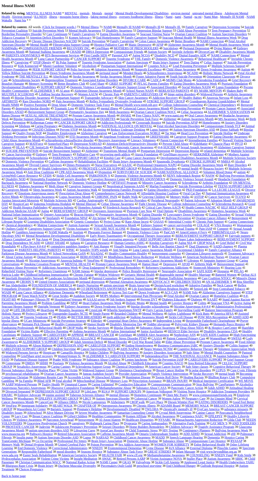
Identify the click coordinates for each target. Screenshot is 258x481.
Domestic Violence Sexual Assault (191, 179)
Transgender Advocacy (99, 97)
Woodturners (26, 398)
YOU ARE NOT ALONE (109, 228)
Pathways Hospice (41, 434)
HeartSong (47, 310)
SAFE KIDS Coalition (214, 335)
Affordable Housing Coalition (160, 193)
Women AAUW (88, 94)
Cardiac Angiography (90, 200)
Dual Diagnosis (199, 246)
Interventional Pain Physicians (143, 296)
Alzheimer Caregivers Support (221, 292)
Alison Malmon (42, 345)
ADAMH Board (170, 405)
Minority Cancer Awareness (159, 182)
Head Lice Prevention (194, 133)
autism (241, 172)
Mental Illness (90, 27)
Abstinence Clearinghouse (134, 370)
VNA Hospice (223, 225)
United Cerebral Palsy (72, 444)
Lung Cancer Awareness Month (152, 250)
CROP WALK (206, 243)
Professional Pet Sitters (72, 441)
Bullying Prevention (178, 218)
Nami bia (20, 20)
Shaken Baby (235, 90)
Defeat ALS (248, 274)
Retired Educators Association (76, 434)
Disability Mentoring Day (126, 324)
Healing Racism (193, 377)
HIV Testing (170, 430)
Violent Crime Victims (55, 458)
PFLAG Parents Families (153, 83)
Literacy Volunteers (143, 140)
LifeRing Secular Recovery (56, 94)
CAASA (156, 338)
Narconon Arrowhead (60, 419)
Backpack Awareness (15, 182)
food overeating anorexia (118, 239)
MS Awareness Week (231, 119)
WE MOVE (245, 381)
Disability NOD (16, 179)
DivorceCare (206, 51)
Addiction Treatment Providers (230, 391)
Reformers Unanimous (53, 271)
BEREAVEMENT (91, 257)
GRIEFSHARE (159, 136)
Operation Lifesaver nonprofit (204, 253)
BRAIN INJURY (177, 381)
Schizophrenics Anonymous (164, 73)
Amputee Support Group (219, 260)
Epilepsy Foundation (15, 69)
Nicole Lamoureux (94, 402)
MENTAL (71, 13)
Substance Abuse (173, 441)
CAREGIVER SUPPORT (104, 345)
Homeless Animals (90, 207)
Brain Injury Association (106, 441)
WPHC (70, 250)
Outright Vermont (49, 306)
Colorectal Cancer (145, 398)
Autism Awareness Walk (81, 189)
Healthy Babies (192, 97)
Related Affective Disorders (159, 168)
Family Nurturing (88, 285)
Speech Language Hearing (186, 437)
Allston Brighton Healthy (173, 289)
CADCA (156, 80)
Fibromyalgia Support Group (71, 44)
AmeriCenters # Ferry (193, 232)
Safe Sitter (193, 352)
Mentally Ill (152, 27)
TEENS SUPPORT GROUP (235, 186)
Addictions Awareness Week (60, 267)
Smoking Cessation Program (42, 264)
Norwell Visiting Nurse (237, 140)
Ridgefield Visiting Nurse (18, 271)
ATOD (186, 264)
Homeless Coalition (226, 296)
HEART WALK (63, 405)
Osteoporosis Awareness (116, 405)
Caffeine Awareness (61, 161)
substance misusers (236, 409)
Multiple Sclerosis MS (58, 200)
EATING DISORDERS (213, 402)
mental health (190, 168)
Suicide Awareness (30, 218)
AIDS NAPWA (129, 349)
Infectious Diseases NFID (48, 136)
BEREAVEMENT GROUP (71, 211)
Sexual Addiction (215, 434)
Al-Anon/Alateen (110, 419)
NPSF (74, 303)
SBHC (239, 458)
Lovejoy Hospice (182, 303)
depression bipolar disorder (33, 108)
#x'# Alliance (177, 448)
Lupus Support (159, 129)
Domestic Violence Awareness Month (138, 175)
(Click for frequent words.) (59, 27)
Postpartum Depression (155, 151)
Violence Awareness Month (86, 363)
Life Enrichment (142, 289)
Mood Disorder (117, 342)
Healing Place (47, 370)
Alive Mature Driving (60, 412)
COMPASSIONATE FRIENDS (42, 48)
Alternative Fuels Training (188, 423)
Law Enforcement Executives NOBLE (136, 133)
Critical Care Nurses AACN (163, 207)
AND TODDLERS (244, 423)
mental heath (227, 373)
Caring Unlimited (103, 384)
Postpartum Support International (122, 66)
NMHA (225, 161)
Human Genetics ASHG (129, 243)
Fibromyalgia (88, 239)
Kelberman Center (41, 122)
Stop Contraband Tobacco (229, 289)
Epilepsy (41, 154)
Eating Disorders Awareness (117, 34)
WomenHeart (218, 338)
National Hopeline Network (50, 182)
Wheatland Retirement (93, 292)
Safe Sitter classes (197, 366)
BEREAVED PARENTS (173, 90)
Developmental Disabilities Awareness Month (189, 158)
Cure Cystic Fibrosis (243, 370)
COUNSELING (200, 455)
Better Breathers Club (71, 83)
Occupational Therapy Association (149, 235)
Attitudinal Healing (241, 388)
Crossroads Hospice (148, 122)
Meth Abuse (56, 186)
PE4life (62, 317)
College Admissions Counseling (182, 105)
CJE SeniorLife (39, 147)
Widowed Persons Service (22, 352)
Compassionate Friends (128, 51)
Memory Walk (11, 444)
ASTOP (199, 197)
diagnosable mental (171, 274)
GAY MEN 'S (219, 423)
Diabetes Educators (174, 299)
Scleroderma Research (229, 204)
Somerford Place (58, 143)
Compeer (223, 228)
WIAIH (6, 292)
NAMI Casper (109, 462)
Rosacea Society (213, 168)
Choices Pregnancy (31, 469)
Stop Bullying (205, 384)
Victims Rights (30, 331)
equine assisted (55, 395)
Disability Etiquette (148, 218)
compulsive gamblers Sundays (70, 246)
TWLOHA (151, 409)
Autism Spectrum (137, 62)
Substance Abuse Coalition (103, 359)
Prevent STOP (69, 129)
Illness (159, 16)
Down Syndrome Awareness (218, 69)
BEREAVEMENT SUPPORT (236, 239)
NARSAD (102, 437)
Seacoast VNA (220, 303)
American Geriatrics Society (79, 455)
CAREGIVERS (57, 335)
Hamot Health (96, 324)
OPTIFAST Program (124, 182)
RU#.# (105, 391)
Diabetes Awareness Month (79, 126)
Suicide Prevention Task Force (139, 119)
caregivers (78, 423)
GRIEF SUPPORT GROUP (155, 239)
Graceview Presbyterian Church (47, 423)
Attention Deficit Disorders (47, 37)
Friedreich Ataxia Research (124, 207)
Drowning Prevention (187, 108)
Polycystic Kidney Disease (192, 324)
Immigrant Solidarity (34, 405)
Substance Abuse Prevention (19, 267)
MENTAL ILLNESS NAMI (43, 13)
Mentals (97, 13)
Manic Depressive (140, 44)
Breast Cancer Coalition (47, 416)
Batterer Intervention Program (224, 310)
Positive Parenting (35, 105)
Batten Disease (11, 115)
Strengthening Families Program (122, 189)
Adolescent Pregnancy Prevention (76, 427)
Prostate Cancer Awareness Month (93, 115)
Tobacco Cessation (13, 37)
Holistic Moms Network (218, 73)
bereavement (86, 419)
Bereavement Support (230, 264)
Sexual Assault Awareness (197, 147)
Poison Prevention (102, 444)
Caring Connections (241, 221)
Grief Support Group (240, 359)
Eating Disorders (219, 214)
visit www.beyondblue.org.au (218, 451)
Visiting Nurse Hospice (191, 391)
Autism (245, 69)
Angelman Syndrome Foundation (124, 136)
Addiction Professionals (116, 122)
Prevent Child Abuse (176, 143)
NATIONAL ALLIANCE (80, 338)
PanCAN (169, 232)
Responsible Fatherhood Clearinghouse (211, 320)
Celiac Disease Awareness (117, 204)
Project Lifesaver (36, 313)
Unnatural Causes (75, 384)
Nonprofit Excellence (148, 69)
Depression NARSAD (88, 143)
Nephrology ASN (185, 335)
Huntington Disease (138, 377)
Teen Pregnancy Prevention (229, 30)
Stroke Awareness (84, 76)
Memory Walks (179, 197)
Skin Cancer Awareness (133, 97)
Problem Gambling (54, 303)
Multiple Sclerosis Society (239, 158)
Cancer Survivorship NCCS (98, 349)
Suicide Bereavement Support (62, 151)
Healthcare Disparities (139, 419)
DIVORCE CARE (134, 80)
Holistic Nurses (11, 313)
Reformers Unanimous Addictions (167, 267)
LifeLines (91, 391)
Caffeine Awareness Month (117, 434)
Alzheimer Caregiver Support (236, 147)
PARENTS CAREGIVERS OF (143, 94)
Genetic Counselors (86, 221)
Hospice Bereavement (118, 260)
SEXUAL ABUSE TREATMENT (46, 115)
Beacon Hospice (84, 214)
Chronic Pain (111, 94)
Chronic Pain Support (210, 221)
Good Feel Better (243, 402)
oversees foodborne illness (136, 16)
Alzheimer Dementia (61, 292)
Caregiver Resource (97, 243)
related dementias (215, 151)
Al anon (65, 90)
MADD (160, 437)
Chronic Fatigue (83, 274)
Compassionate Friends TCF (223, 126)
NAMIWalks (10, 48)
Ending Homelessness (139, 345)
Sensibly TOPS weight (94, 250)
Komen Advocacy (80, 37)
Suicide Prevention (93, 41)
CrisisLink (95, 310)
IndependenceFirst (156, 356)
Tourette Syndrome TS (38, 317)
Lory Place (156, 402)
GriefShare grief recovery (37, 356)
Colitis (202, 303)
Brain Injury (45, 465)
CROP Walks (75, 327)
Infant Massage (185, 451)
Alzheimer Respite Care (48, 377)
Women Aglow (171, 398)
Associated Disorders (163, 87)
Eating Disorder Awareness (230, 136)
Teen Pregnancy (62, 154)
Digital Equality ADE (192, 55)
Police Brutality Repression (139, 271)
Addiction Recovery (165, 97)
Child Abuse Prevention (192, 30)
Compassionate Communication (171, 384)
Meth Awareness (119, 112)
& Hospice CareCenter (222, 327)
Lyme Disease (155, 448)
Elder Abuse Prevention (180, 342)
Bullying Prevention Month (236, 175)
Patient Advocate (195, 200)
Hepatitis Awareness (71, 310)
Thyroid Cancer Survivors (45, 165)
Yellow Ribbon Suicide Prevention (23, 73)
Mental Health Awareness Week (229, 44)
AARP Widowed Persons (21, 384)
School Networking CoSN (69, 253)
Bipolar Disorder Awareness (32, 97)
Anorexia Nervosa (217, 97)
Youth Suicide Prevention (186, 76)
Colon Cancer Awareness (154, 41)
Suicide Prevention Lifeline (196, 186)
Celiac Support (213, 62)
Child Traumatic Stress (143, 430)
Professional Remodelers (125, 267)
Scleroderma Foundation (211, 80)
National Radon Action (80, 462)
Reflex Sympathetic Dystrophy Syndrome (115, 101)
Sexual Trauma (185, 228)
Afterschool (34, 412)
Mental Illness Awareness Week (217, 37)
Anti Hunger (101, 246)
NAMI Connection (212, 41)
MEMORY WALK (197, 405)
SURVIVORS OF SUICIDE (134, 172)
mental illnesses (119, 395)
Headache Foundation (232, 179)
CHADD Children (43, 129)
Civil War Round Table (146, 342)
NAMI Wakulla (58, 232)
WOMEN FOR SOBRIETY (171, 444)
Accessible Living (79, 377)
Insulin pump (25, 437)
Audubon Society (84, 296)
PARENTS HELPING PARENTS (40, 250)
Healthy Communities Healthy (128, 253)
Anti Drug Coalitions (41, 172)
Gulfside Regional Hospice (217, 465)
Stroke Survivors (98, 327)
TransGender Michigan (16, 441)
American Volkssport (159, 391)
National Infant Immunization (20, 214)
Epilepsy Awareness (77, 306)
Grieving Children (153, 197)
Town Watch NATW (34, 296)
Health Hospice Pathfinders (30, 207)
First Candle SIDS (95, 55)
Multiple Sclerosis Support (228, 66)
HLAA (20, 147)
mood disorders (66, 451)
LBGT (87, 398)
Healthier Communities (106, 416)
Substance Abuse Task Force (125, 451)
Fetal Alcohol (175, 296)
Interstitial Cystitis (180, 221)
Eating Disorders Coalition (164, 189)
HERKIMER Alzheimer (208, 154)
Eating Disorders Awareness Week (195, 83)
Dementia (213, 437)
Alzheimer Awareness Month (186, 44)
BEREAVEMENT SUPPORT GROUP (199, 235)
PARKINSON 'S (99, 175)
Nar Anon (42, 239)
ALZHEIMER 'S (44, 90)
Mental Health (39, 44)
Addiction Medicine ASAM (19, 211)
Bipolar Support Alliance (29, 119)
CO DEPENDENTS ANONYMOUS (104, 289)
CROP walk (137, 402)
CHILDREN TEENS (188, 281)
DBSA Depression (97, 51)
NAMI (107, 27)
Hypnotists (105, 172)
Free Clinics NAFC (148, 115)
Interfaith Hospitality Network (25, 278)
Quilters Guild (15, 228)
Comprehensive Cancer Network (115, 193)
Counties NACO (172, 363)
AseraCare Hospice (112, 430)
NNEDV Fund (224, 455)
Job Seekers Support (123, 299)
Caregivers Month (17, 189)
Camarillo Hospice (72, 352)
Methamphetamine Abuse (115, 388)
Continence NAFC (192, 416)
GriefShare (102, 48)
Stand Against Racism (236, 299)
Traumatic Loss (64, 108)
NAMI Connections (223, 55)
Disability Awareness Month (237, 51)
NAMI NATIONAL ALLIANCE (177, 172)
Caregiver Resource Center (108, 179)
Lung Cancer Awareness (140, 158)
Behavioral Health (50, 327)
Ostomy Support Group (131, 87)
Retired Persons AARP (131, 458)
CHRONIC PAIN (106, 197)
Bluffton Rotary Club (221, 377)
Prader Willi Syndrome (67, 359)
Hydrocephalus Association (19, 458)
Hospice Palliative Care (109, 44)
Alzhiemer (170, 119)
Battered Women (225, 274)
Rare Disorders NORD (37, 101)
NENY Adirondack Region (184, 175)
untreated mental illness (207, 13)
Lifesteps (193, 260)
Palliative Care (86, 154)
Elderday (96, 320)
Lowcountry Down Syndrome (186, 214)
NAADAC (97, 253)
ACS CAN (171, 292)
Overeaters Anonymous (107, 211)
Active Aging (242, 303)
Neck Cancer (225, 285)
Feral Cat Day (192, 193)
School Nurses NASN (140, 90)
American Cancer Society (164, 366)
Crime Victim (68, 370)
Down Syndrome (149, 292)
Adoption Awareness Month (112, 69)
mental (108, 13)
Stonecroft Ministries (206, 267)
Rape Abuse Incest (137, 221)
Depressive (170, 264)
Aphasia (75, 243)
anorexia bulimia (63, 207)
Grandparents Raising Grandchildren (213, 101)
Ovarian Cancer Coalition (191, 34)
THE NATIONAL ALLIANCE (192, 356)
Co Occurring (44, 441)
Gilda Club (234, 419)
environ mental (180, 13)
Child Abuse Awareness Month (21, 140)
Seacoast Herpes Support (17, 306)
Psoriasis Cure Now (139, 211)
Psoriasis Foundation (235, 83)
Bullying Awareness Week (231, 430)
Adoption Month (221, 200)
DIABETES (107, 119)
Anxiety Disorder (214, 345)
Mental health (158, 303)
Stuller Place (195, 458)
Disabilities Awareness (192, 211)
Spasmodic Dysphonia (171, 161)
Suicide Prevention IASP (167, 359)
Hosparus (223, 271)
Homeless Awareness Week (228, 211)
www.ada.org (10, 455)
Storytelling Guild (189, 310)
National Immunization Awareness (227, 193)
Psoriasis (58, 363)
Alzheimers (118, 402)
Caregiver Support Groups (85, 186)
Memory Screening (41, 83)
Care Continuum (56, 34)
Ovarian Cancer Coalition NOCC (155, 112)
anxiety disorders (76, 179)
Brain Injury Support (166, 62)
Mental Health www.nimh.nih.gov (136, 105)
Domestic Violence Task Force (90, 105)
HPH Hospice (87, 108)
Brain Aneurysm (139, 285)
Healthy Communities (69, 324)
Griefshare (125, 335)
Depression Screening (226, 27)
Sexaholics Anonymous (32, 366)
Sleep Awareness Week (47, 189)
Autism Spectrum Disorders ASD (194, 129)
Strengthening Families (203, 140)
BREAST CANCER (101, 335)
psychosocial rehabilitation (22, 373)
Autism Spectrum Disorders (229, 34)
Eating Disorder (152, 214)
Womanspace (245, 225)
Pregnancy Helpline (89, 409)
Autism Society (157, 51)
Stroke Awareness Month (115, 76)
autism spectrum (114, 285)
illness (53, 16)
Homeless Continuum (147, 395)
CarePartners (226, 384)
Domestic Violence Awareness (175, 59)
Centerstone (13, 363)
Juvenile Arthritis (183, 51)
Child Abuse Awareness (181, 69)
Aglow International (123, 331)
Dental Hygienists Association (56, 257)
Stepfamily (53, 218)
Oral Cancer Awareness (203, 115)
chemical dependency (19, 225)
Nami (169, 16)
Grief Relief (227, 243)
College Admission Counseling (191, 204)
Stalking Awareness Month (147, 317)
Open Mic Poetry (177, 395)
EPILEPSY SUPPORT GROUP (58, 398)
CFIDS (47, 175)
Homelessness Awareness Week (56, 289)
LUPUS (221, 370)
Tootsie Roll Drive (167, 377)
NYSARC (164, 419)
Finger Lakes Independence (195, 239)
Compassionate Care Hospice (207, 441)
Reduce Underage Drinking (128, 129)
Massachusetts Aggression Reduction (199, 419)
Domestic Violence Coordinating (90, 87)
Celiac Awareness (192, 112)
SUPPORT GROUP (53, 87)
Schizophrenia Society (26, 80)
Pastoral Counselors (104, 278)
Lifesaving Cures (84, 430)
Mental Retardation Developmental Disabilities (55, 235)
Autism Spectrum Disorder (113, 398)
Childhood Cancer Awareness (132, 437)
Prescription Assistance (147, 381)
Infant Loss (241, 97)
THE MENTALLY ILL (33, 76)
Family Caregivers (84, 34)
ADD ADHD (191, 434)
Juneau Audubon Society (98, 373)
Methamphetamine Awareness (166, 455)
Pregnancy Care (195, 398)
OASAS (158, 221)
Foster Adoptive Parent (150, 76)
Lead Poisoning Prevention (190, 66)
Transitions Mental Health (119, 151)
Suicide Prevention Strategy (68, 320)
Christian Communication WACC (40, 462)
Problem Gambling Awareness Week (73, 119)
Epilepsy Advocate (29, 395)
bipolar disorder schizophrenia (150, 306)
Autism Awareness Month (197, 119)
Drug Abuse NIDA (192, 327)
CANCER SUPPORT (87, 59)
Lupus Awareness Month (75, 197)
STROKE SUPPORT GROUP (166, 101)
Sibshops (24, 126)
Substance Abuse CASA (151, 388)
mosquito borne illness (74, 16)
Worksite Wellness (170, 257)
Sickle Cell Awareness (70, 175)
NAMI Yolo (190, 292)
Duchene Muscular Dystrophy (77, 465)
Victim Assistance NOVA (166, 458)
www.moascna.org (13, 434)
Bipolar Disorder (124, 327)
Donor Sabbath (229, 129)
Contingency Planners (196, 430)
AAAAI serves (96, 299)
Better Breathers (185, 41)
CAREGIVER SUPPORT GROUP (37, 338)
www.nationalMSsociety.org (19, 168)
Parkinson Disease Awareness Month (25, 253)
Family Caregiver (196, 27)
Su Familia (26, 381)
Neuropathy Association (177, 271)
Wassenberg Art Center (31, 409)
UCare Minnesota (35, 320)
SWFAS (236, 338)
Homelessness (211, 122)
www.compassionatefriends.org (212, 395)
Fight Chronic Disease (153, 204)
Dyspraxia (130, 423)
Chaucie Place (221, 143)
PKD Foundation (196, 189)
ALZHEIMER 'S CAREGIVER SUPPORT (113, 356)
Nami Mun (211, 16)
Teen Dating (191, 62)
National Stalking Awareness (47, 51)
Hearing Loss (233, 267)
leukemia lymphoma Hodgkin (52, 204)
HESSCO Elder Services (183, 331)
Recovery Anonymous (112, 140)
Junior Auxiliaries (152, 331)
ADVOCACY (161, 281)
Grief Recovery (241, 80)
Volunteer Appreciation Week (236, 349)
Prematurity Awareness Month (118, 214)
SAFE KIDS (204, 271)
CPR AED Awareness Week (76, 172)
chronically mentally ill (178, 409)
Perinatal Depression (196, 48)
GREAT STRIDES (159, 451)
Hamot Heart (150, 264)
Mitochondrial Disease (91, 381)
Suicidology (170, 48)
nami (178, 16)
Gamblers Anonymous (30, 232)
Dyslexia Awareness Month (94, 147)
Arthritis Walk (203, 264)
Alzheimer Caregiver (94, 133)
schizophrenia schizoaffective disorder (69, 140)
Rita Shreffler (245, 281)
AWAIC (107, 458)
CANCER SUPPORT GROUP (77, 122)
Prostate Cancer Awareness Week (116, 264)
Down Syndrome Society (110, 306)
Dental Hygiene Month (38, 444)
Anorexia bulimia (71, 260)
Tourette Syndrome (118, 59)
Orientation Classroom (221, 76)
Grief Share (97, 83)
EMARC (7, 395)
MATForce (36, 143)
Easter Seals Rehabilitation (40, 455)
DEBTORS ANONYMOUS (147, 179)
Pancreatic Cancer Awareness (134, 147)
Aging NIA (185, 243)
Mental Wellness (152, 313)
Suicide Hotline (223, 133)
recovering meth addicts (115, 154)
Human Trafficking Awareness (178, 278)
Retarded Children (126, 313)
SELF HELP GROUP (234, 207)
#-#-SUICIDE (167, 147)
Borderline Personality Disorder (22, 34)
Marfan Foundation (161, 186)
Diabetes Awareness (31, 186)
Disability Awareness (119, 30)
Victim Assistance (77, 228)
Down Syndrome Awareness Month (72, 73)
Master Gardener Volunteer (60, 66)
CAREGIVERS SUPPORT (205, 359)
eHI (233, 434)
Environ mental (22, 16)
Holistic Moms (135, 303)
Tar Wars (170, 133)
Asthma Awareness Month (89, 331)
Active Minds (10, 197)
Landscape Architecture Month (68, 278)
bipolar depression (106, 271)
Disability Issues (12, 412)
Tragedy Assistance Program (216, 427)
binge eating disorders (181, 94)
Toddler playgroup (158, 324)
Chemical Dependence (130, 366)
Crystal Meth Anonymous (175, 412)
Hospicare (49, 352)
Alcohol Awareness (163, 416)
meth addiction (116, 317)
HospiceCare (21, 204)
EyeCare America (208, 409)
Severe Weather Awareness (95, 412)
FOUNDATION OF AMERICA (52, 285)
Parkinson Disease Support (31, 359)
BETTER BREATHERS (86, 317)
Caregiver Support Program (191, 136)
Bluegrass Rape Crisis (19, 465)
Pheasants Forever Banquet (105, 232)
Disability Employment (61, 133)
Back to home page (14, 476)
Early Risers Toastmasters (106, 235)
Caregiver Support (13, 143)
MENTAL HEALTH (78, 264)
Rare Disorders (237, 165)
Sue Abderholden (16, 285)
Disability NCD (164, 55)
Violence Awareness (29, 419)
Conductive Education (132, 384)
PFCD (239, 143)
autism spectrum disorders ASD (49, 430)
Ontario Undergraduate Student (159, 434)
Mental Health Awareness (85, 30)
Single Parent (101, 313)
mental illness (109, 108)
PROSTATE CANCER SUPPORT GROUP (109, 168)
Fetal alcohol (64, 381)
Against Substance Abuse (233, 356)
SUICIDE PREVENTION (22, 151)
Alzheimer (92, 151)
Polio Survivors (80, 69)
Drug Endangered (93, 267)
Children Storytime (64, 349)
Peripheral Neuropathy (165, 200)
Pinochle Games (227, 448)
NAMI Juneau (81, 271)
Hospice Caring (234, 437)
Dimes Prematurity (78, 165)
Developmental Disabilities (19, 87)
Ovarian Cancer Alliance (211, 218)
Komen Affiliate (136, 416)
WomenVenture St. (69, 356)
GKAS (126, 462)
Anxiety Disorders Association (162, 352)
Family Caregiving (122, 41)
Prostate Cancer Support (221, 108)
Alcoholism (89, 66)
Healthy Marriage (199, 274)
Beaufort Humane (13, 83)
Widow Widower (109, 274)
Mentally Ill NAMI (232, 16)
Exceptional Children (190, 250)
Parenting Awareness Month (19, 303)
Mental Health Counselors (220, 352)
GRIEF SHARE (55, 243)
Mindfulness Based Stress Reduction (131, 257)
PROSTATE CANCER (20, 427)
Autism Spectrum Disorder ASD (58, 437)
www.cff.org (134, 455)
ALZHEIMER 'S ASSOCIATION (229, 112)
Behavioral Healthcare (212, 59)
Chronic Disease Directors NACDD (54, 41)
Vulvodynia (143, 462)
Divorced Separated (18, 391)
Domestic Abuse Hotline (142, 441)
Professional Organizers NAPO (157, 165)
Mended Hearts (132, 73)
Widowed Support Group (98, 370)
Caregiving (22, 62)
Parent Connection (172, 140)
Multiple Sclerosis (242, 151)
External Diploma (201, 448)
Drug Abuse (59, 105)
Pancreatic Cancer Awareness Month (160, 260)
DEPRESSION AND (70, 345)
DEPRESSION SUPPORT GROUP (57, 391)
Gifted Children (77, 416)
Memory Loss (119, 381)
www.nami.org (174, 115)
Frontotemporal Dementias (125, 448)
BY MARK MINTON (208, 90)
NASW (210, 175)
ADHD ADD (240, 317)
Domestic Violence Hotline (90, 182)
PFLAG (239, 271)
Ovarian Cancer (199, 296)
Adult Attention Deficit (88, 342)
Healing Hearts (62, 147)
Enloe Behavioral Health (209, 444)
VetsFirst (11, 405)
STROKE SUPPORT (203, 161)
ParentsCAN (120, 55)
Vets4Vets (93, 260)
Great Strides (60, 296)
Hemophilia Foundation (45, 179)
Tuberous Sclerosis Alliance (87, 395)
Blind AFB (44, 381)
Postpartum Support (67, 97)
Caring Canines (61, 366)
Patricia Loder (10, 274)
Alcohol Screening (94, 129)
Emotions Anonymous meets (36, 193)
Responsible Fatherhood (36, 451)
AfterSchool (60, 76)
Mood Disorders (121, 218)
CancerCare (46, 402)
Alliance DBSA (67, 402)
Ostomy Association (56, 214)
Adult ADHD (216, 388)
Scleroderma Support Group (93, 366)
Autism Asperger (79, 225)
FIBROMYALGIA (224, 232)
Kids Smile (244, 455)
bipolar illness (10, 320)
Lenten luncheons (136, 359)
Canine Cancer (205, 412)
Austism (78, 232)
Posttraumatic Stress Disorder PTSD (124, 338)
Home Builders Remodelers (146, 427)
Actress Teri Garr (123, 292)
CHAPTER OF (86, 405)
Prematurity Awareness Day (86, 112)
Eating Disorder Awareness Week (202, 165)
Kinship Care (112, 158)
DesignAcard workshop (169, 285)
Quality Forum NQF (29, 133)
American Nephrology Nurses (205, 257)
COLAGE (203, 225)
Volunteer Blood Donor (218, 172)
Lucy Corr (21, 416)
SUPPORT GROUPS (128, 391)
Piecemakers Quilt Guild (116, 465)
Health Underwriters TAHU (236, 462)
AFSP (159, 44)
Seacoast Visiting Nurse (155, 34)
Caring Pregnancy (46, 126)
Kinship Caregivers (161, 243)
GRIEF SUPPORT (121, 83)
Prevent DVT (149, 299)
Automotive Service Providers (128, 200)
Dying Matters (223, 48)
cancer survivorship (180, 225)
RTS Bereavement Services (62, 55)
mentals (85, 13)
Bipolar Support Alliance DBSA (150, 228)
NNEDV (97, 448)
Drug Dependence (64, 239)
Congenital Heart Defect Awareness (129, 320)
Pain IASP (205, 228)
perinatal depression (92, 281)
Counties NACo (158, 66)
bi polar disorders (200, 370)
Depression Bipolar (187, 151)
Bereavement (239, 218)
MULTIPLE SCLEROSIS (18, 94)
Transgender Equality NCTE (70, 313)
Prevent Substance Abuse (17, 370)
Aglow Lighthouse (179, 313)
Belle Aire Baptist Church (168, 246)
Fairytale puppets (240, 235)
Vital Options (165, 211)
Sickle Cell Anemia (167, 462)
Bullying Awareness (125, 352)
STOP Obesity (42, 62)
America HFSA (224, 313)
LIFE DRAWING (25, 310)
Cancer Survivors (219, 197)
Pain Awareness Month (70, 101)
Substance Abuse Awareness (157, 327)
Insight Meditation (85, 458)
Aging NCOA (141, 55)
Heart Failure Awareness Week (102, 303)
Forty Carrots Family (159, 310)
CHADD (75, 51)
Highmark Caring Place (104, 423)
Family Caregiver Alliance (225, 250)
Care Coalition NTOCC (217, 278)
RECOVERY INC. (78, 48)
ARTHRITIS (10, 101)
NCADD (192, 73)
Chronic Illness (146, 405)
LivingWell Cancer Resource (20, 175)
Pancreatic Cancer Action (187, 388)
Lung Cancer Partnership (53, 59)
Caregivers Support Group (45, 228)
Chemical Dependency (221, 105)
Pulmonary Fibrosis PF (35, 299)
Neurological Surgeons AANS (126, 186)
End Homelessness (108, 37)
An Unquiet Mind (221, 398)
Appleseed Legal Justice (199, 462)
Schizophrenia (39, 158)
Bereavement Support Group (46, 112)
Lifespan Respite (12, 221)
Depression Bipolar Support (154, 30)
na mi (198, 16)
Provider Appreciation (133, 373)
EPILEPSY (215, 416)
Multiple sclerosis (17, 345)
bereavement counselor (166, 253)
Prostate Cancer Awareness (217, 342)
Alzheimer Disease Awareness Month (98, 90)
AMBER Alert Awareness (153, 335)
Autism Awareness (218, 458)
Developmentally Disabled (123, 409)
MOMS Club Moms (179, 80)
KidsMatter (200, 143)
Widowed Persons (211, 94)
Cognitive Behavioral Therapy (232, 366)
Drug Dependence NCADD (23, 243)
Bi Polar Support (66, 62)
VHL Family (143, 59)
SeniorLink (201, 289)
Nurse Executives (106, 165)
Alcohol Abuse (117, 363)
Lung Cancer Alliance (29, 292)
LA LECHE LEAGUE (226, 189)
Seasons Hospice (91, 451)
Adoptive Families (200, 285)
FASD (5, 359)
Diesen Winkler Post (181, 402)
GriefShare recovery (176, 154)
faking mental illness (103, 16)
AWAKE (125, 115)
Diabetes (196, 299)
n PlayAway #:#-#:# (33, 246)
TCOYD (240, 197)
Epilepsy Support (152, 225)
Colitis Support (238, 345)
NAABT (212, 299)
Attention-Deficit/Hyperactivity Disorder (132, 143)
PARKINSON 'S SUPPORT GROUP (76, 158)
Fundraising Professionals (18, 327)
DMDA (30, 363)
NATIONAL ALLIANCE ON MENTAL (126, 126)
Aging (45, 211)
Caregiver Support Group (138, 278)
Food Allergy (247, 342)
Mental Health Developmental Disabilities (142, 13)
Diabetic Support (31, 335)
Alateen (6, 147)
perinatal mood (108, 73)
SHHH (43, 363)
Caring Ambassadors (155, 423)
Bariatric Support (61, 409)
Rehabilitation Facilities (93, 161)
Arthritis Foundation (215, 182)
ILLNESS (40, 16)
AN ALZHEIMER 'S (219, 281)
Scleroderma (190, 182)
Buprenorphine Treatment (61, 80)
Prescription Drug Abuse (74, 193)
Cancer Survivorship (18, 154)
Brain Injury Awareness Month (132, 161)
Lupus (87, 437)
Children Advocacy (181, 427)
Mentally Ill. (173, 27)
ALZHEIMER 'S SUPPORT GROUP (45, 342)
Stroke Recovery (203, 373)
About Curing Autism (19, 257)
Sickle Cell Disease (181, 317)
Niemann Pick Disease (36, 324)
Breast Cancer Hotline (170, 370)
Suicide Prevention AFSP (182, 122)
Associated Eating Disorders (100, 80)
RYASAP (236, 441)
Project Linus (112, 221)
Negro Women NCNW (158, 349)
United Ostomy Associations (57, 281)
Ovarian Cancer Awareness (61, 373)
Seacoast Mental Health (177, 37)
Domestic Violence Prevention (25, 161)
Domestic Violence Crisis (143, 232)
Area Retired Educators (202, 363)
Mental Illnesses (86, 204)
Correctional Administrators (69, 448)
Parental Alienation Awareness (128, 281)
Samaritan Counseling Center (135, 412)
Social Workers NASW (196, 87)
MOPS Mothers (110, 296)
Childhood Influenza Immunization (46, 274)
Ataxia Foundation (146, 154)
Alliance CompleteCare (16, 239)
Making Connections (50, 225)
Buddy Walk (130, 197)
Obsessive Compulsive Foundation (72, 388)
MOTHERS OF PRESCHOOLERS (136, 48)
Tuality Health (51, 384)
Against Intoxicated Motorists (20, 200)
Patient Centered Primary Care (186, 338)
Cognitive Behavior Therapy (195, 349)
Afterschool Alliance (108, 377)
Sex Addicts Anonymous (133, 444)
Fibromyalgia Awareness (39, 197)
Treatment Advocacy (241, 253)
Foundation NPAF (76, 218)
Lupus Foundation (227, 87)
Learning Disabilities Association (48, 221)
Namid (187, 16)
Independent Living (169, 320)
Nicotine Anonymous (42, 260)
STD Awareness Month (84, 136)
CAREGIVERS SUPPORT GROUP (24, 349)
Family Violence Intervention (169, 373)
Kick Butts (203, 313)
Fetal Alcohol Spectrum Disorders (178, 126)
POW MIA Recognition (213, 317)
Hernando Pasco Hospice (229, 324)
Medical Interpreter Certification (213, 381)
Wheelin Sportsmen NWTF (124, 310)
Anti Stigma (120, 250)
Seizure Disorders (113, 427)
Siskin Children (99, 352)
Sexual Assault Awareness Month (115, 225)
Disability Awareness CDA (221, 331)
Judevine (44, 427)
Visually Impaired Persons (130, 246)
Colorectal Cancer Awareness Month (146, 108)
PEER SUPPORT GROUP (49, 69)
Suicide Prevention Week (48, 30)
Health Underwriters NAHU (60, 168)
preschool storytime (149, 465)
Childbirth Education (144, 363)
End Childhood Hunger (181, 465)
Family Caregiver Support (141, 37)
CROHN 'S (27, 281)
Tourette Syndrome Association (102, 62)
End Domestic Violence (33, 448)
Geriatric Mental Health (139, 274)
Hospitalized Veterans (68, 299)
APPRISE (77, 335)
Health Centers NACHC (200, 207)
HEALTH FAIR (112, 455)
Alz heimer (99, 218)
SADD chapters (223, 246)
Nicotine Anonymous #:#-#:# (192, 306)
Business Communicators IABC (178, 345)
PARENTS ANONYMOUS (23, 55)
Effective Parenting (56, 331)
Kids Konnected (28, 66)
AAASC (127, 165)
